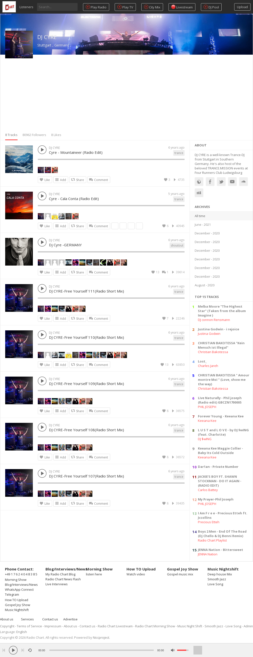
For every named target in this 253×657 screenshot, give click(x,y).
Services (27, 619)
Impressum (52, 626)
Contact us (50, 619)
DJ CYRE (47, 37)
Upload (242, 7)
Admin (248, 626)
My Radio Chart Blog (60, 574)
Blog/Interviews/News (21, 584)
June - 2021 (203, 224)
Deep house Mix (220, 574)
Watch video (135, 574)
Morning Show (15, 579)
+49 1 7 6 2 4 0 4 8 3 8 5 (21, 574)
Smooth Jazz (217, 579)
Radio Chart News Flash (63, 579)
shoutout (177, 245)
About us (6, 619)
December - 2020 (207, 233)
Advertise (70, 619)
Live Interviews (56, 584)
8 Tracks (11, 135)
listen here (94, 574)
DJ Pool (211, 7)
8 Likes (56, 135)
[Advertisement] (126, 95)
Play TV (125, 7)
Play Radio (96, 7)
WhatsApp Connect (19, 589)
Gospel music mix (180, 574)
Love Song (215, 584)
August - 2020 (204, 285)
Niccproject (101, 637)
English (21, 632)
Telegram (12, 594)
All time (200, 216)
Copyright (7, 626)
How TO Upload (16, 600)
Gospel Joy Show (17, 605)
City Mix (152, 7)
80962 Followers (34, 135)
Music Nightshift (17, 610)
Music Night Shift (189, 626)
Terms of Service (29, 626)
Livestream (182, 7)
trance (178, 153)
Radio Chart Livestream (115, 626)
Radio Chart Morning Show (155, 626)
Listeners (26, 7)
